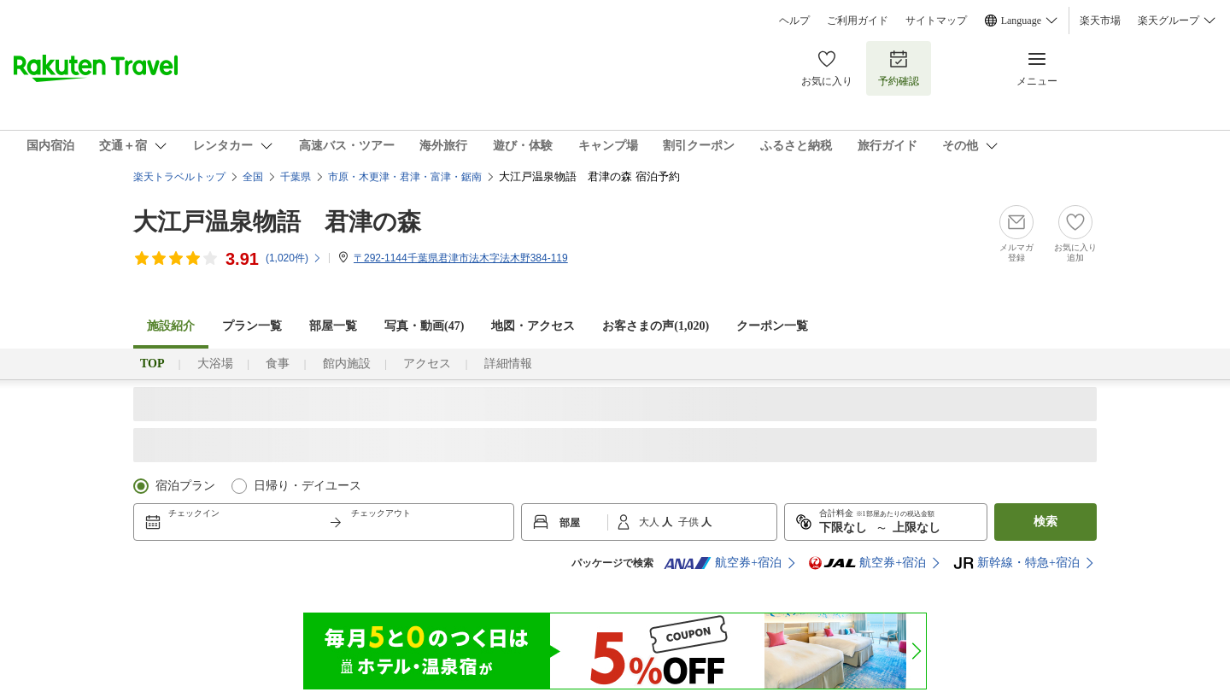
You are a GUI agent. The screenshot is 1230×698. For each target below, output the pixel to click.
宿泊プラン (185, 485)
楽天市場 (1100, 20)
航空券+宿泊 (723, 563)
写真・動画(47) (424, 326)
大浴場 (215, 363)
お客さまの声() (655, 326)
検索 (1045, 521)
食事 (278, 363)
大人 (650, 522)
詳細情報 (508, 363)
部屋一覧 (333, 326)
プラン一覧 (252, 326)
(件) (294, 258)
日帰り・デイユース (307, 485)
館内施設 (347, 363)
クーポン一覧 (772, 326)
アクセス (427, 363)
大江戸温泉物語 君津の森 (277, 221)
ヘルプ (794, 20)
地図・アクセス (533, 326)
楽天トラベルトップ (179, 177)
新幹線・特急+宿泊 (1016, 563)
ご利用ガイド (857, 20)
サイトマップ (936, 20)
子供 (689, 522)
